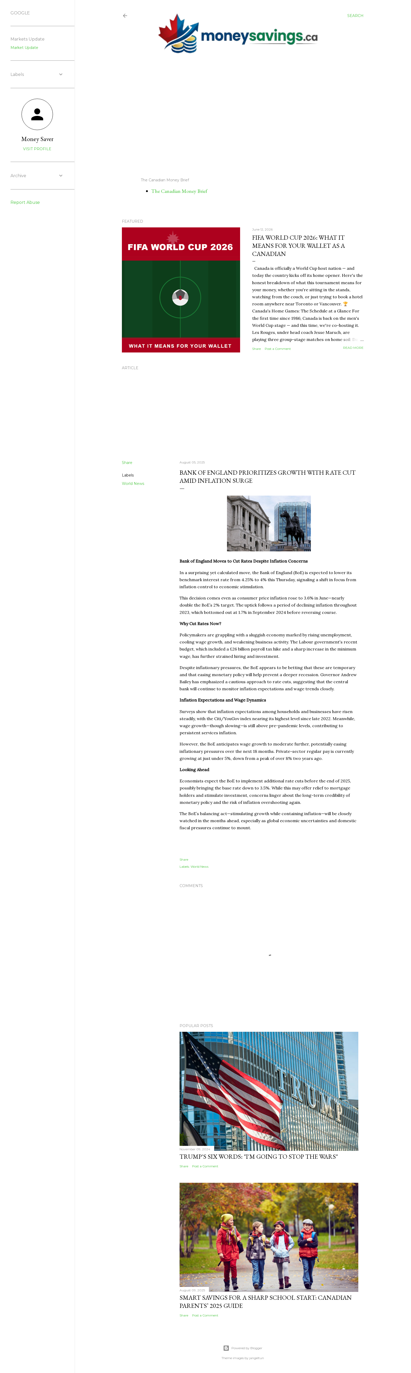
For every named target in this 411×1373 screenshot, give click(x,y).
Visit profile (37, 149)
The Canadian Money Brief (179, 191)
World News (133, 483)
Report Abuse (25, 202)
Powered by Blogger (242, 1348)
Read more (353, 348)
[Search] (355, 15)
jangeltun (256, 1358)
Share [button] (256, 349)
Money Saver (37, 139)
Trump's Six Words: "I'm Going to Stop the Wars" (259, 1156)
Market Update (24, 47)
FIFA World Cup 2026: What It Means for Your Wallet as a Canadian (298, 245)
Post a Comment (278, 349)
